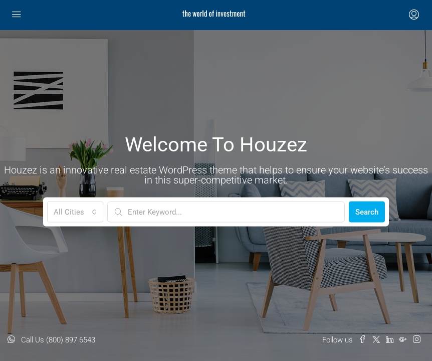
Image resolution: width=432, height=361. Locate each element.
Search (366, 212)
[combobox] (75, 212)
